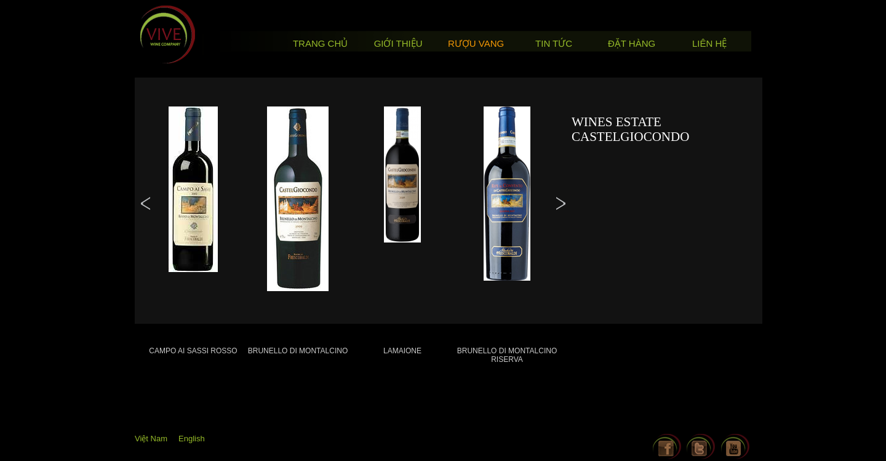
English (191, 438)
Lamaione (402, 351)
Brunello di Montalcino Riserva (507, 355)
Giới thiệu (398, 43)
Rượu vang (476, 43)
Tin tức (553, 43)
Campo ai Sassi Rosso (193, 351)
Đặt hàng (631, 43)
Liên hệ (709, 43)
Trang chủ (320, 43)
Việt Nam (151, 438)
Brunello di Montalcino (298, 351)
